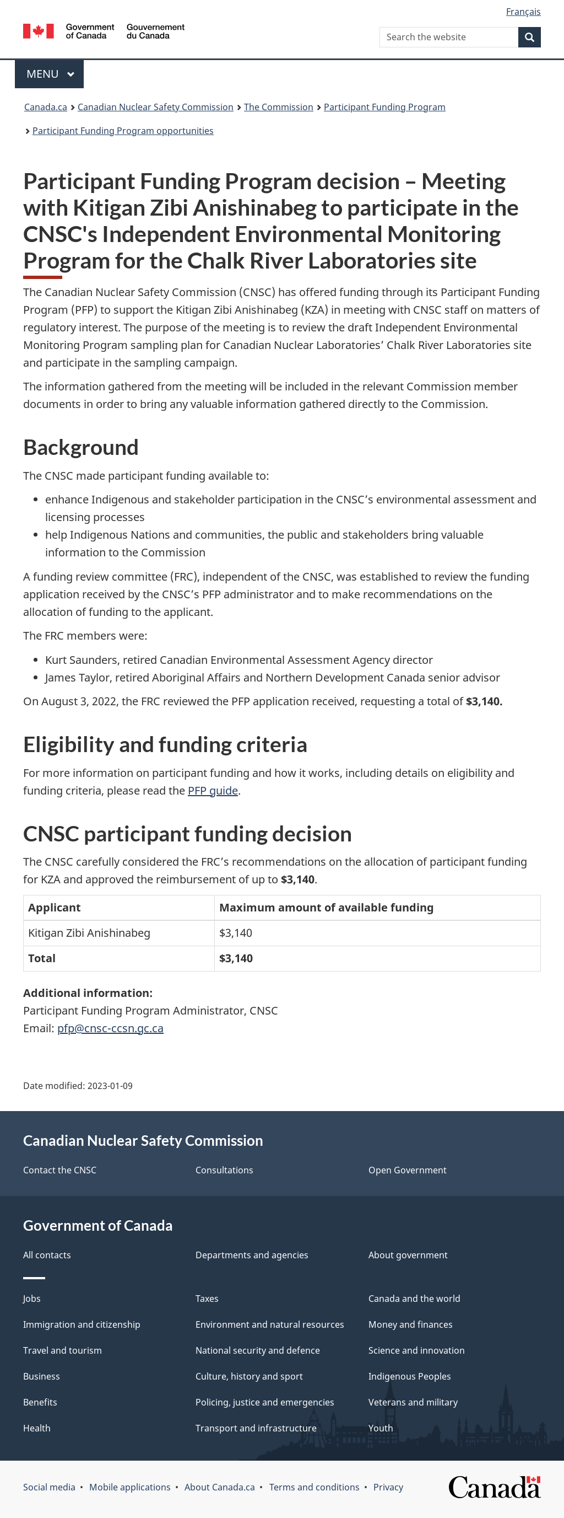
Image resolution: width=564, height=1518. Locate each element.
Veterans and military (413, 1402)
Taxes (207, 1298)
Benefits (40, 1402)
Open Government (407, 1170)
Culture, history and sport (249, 1376)
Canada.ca (45, 107)
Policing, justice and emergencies (265, 1402)
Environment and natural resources (270, 1324)
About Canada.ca (220, 1487)
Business (41, 1376)
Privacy (388, 1487)
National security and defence (258, 1350)
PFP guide (213, 790)
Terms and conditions (314, 1487)
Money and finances (410, 1324)
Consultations (224, 1170)
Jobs (32, 1298)
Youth (380, 1428)
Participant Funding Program (385, 107)
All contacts (47, 1255)
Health (37, 1428)
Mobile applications (130, 1487)
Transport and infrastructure (256, 1428)
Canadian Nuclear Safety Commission (156, 107)
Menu (50, 73)
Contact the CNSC (59, 1170)
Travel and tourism (62, 1350)
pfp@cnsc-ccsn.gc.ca (110, 1028)
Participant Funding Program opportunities (123, 131)
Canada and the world (414, 1298)
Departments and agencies (252, 1255)
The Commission (278, 107)
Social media (49, 1487)
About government (408, 1255)
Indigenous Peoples (409, 1376)
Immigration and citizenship (81, 1324)
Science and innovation (416, 1350)
